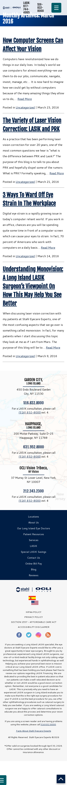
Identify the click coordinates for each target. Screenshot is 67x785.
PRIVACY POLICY (33, 617)
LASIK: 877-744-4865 (26, 7)
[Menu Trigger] (56, 8)
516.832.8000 (33, 402)
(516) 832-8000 (30, 412)
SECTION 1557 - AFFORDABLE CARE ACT (33, 622)
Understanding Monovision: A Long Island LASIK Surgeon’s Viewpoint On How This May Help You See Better (33, 286)
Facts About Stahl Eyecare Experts (33, 730)
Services (33, 540)
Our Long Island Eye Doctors (33, 528)
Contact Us (33, 557)
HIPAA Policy (33, 612)
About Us (33, 522)
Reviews (33, 575)
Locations (33, 516)
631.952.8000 (33, 446)
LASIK (33, 546)
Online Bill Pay (33, 563)
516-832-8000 (40, 7)
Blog (33, 569)
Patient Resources (33, 534)
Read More (25, 99)
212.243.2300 (33, 490)
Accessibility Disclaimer (33, 626)
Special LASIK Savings (33, 552)
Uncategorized (25, 107)
